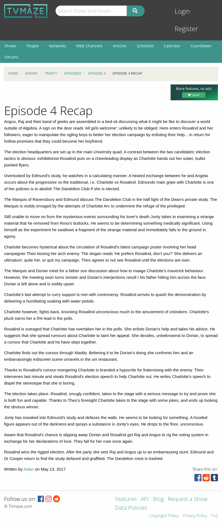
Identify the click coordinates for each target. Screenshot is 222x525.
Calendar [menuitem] (172, 45)
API (145, 499)
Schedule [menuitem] (145, 45)
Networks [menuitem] (57, 45)
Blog (158, 499)
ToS (214, 516)
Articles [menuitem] (120, 45)
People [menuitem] (33, 45)
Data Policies (131, 508)
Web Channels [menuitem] (89, 45)
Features (126, 499)
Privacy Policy (195, 516)
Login (182, 11)
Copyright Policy (164, 516)
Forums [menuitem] (11, 57)
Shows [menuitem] (10, 45)
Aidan (29, 469)
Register (186, 29)
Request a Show (187, 499)
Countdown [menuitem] (201, 45)
